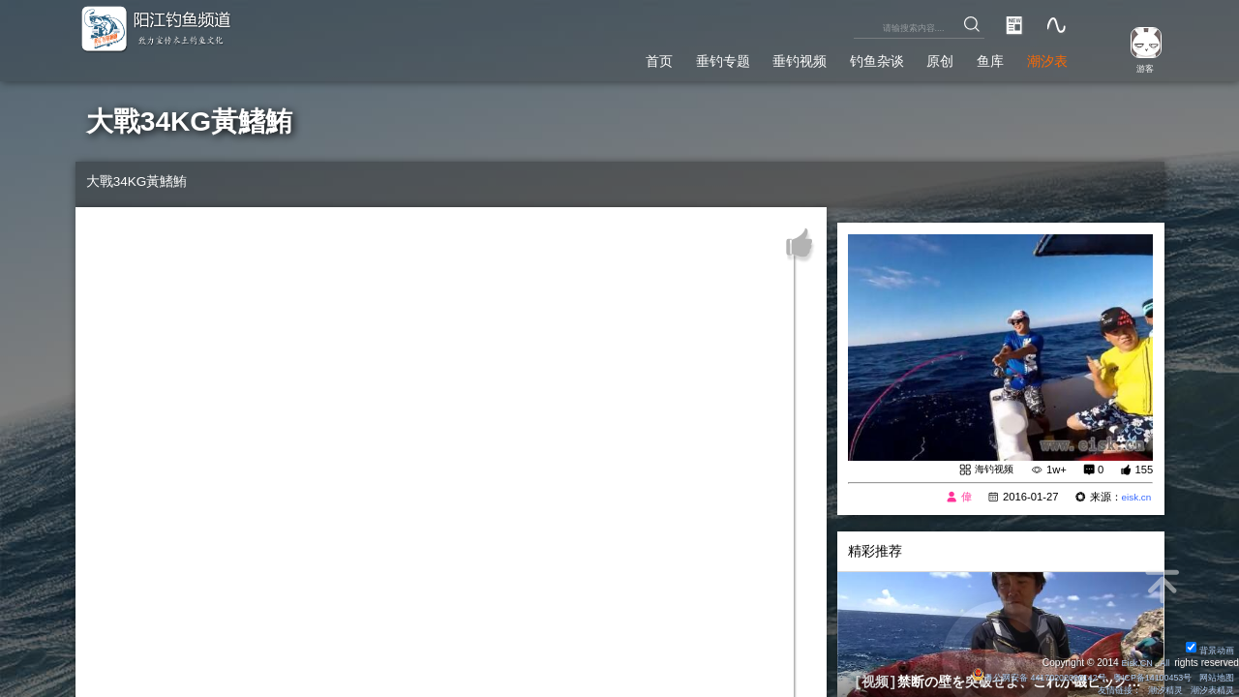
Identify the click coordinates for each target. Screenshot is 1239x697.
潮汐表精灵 (1209, 689)
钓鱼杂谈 (850, 57)
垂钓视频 (763, 57)
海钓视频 (992, 469)
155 (1143, 470)
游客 (1138, 67)
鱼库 (978, 57)
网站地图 (1213, 676)
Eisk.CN (1132, 661)
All (1163, 661)
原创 (921, 57)
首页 (603, 57)
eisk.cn (1134, 497)
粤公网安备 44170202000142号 (1016, 676)
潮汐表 (1042, 57)
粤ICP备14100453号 (1142, 676)
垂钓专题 (675, 57)
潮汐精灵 (1157, 689)
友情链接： (1106, 689)
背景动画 (1207, 649)
